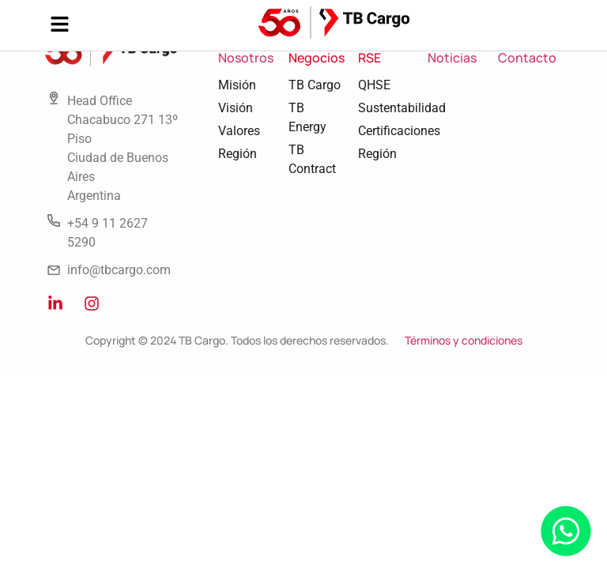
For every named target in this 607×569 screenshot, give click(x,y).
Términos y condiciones (463, 340)
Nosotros (245, 57)
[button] (59, 25)
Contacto (527, 57)
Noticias (452, 57)
